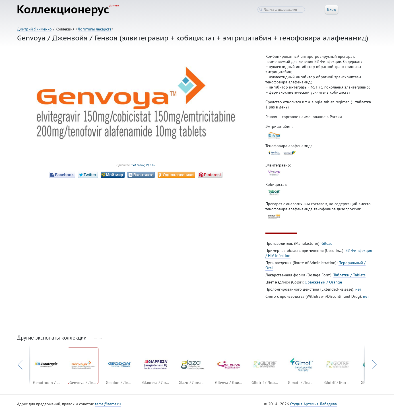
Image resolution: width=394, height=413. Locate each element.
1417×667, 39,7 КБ (143, 165)
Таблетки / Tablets (349, 275)
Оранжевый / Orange (323, 282)
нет (358, 289)
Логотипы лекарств (95, 29)
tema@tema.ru (108, 404)
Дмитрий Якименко (34, 29)
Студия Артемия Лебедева (313, 404)
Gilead (327, 243)
